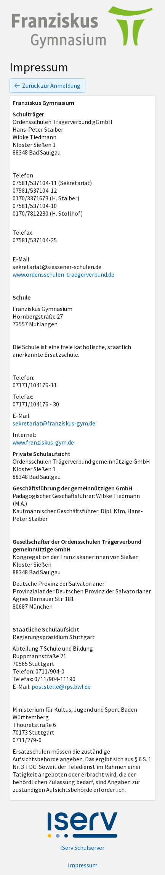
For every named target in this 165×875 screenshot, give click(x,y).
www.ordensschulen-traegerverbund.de (63, 274)
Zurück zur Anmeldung (47, 85)
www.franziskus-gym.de (43, 442)
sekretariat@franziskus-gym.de (54, 423)
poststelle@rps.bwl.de (61, 686)
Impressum (83, 865)
